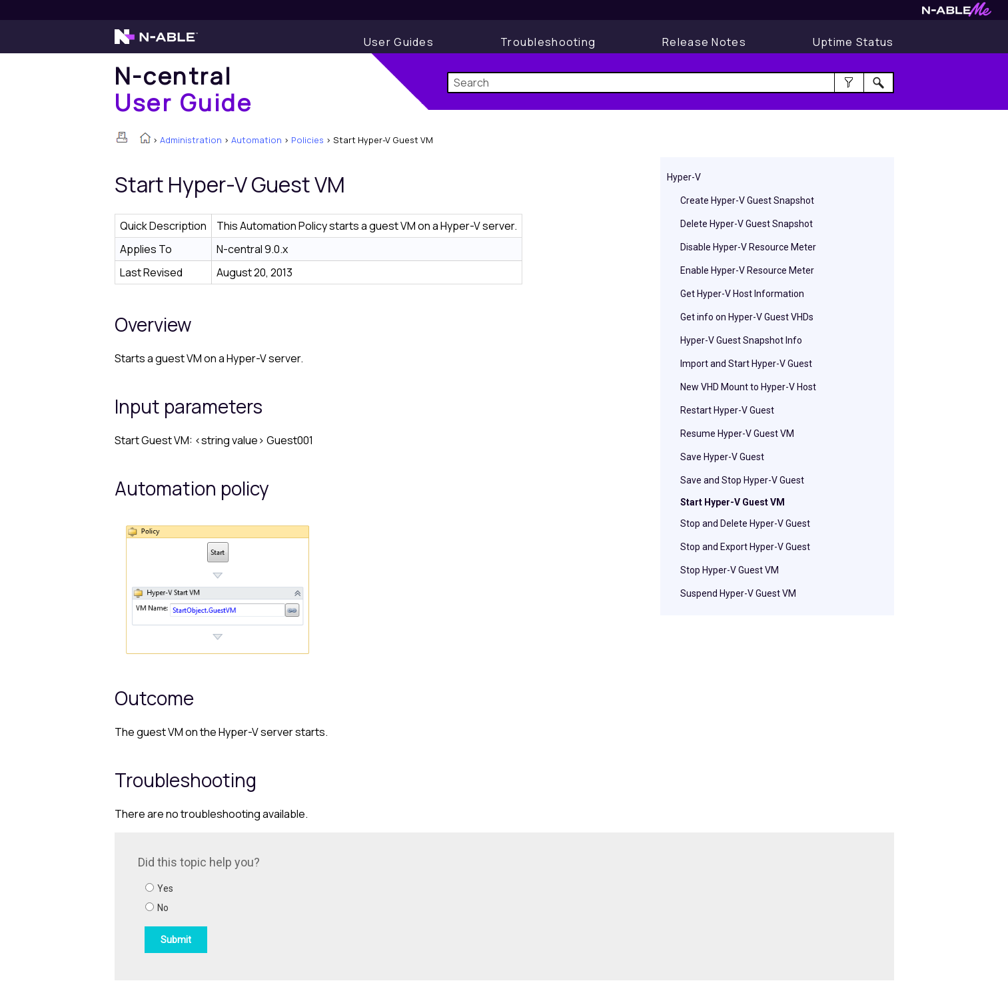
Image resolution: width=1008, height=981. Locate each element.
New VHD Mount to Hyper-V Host (748, 387)
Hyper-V (684, 177)
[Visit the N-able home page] (156, 42)
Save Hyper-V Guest (722, 457)
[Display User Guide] (399, 42)
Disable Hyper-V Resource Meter (748, 247)
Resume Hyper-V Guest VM (737, 433)
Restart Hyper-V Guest (727, 410)
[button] (849, 82)
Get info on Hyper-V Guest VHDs (746, 317)
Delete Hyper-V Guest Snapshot (746, 223)
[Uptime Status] (853, 42)
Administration (191, 140)
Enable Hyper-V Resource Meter (747, 270)
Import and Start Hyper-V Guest (746, 363)
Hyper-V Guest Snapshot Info (741, 340)
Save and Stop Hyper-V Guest (742, 480)
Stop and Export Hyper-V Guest (745, 546)
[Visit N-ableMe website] (956, 13)
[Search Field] (670, 82)
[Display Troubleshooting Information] (548, 42)
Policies (307, 140)
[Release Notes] (704, 42)
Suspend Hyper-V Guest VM (738, 593)
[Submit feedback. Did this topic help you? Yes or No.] (318, 904)
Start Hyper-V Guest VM (732, 502)
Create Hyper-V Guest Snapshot (747, 200)
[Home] (184, 89)
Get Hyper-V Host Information (742, 293)
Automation (256, 140)
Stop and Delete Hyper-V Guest (745, 523)
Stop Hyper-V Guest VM (729, 570)
